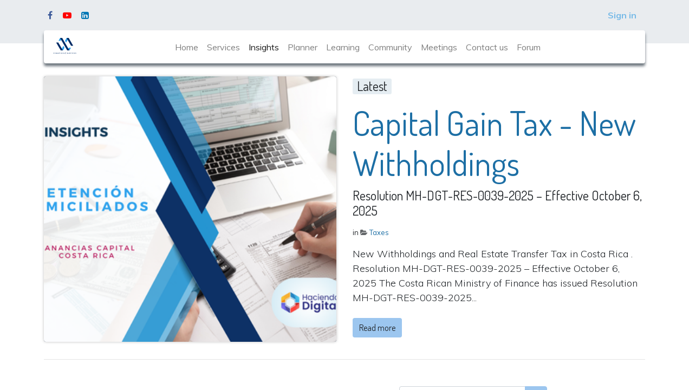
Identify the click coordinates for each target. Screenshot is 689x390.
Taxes (379, 232)
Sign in (622, 15)
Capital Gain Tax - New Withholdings (494, 143)
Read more (377, 327)
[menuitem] (187, 47)
